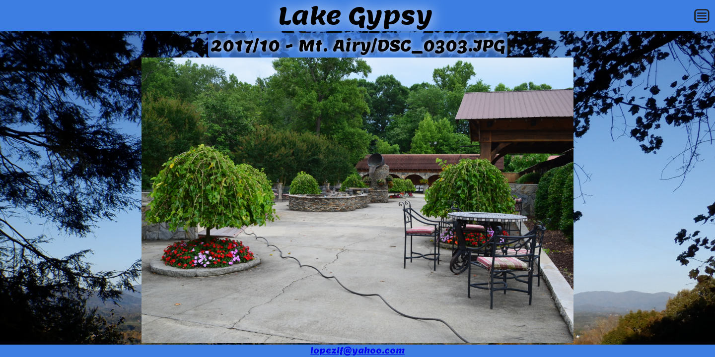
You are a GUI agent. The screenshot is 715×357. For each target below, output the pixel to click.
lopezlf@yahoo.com (357, 351)
